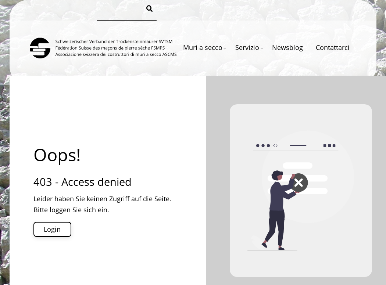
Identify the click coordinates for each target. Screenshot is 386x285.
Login (52, 229)
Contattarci (333, 47)
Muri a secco (202, 47)
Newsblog (287, 47)
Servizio (247, 47)
